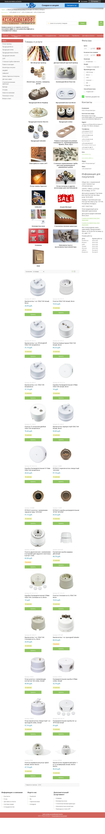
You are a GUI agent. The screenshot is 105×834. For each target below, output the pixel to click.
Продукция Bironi (7, 47)
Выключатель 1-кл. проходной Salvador (66, 637)
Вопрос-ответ (6, 98)
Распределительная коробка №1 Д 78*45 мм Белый (64, 722)
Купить (33, 314)
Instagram (33, 804)
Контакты (100, 36)
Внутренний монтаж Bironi (66, 103)
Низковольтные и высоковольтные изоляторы (65, 246)
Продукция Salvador (8, 55)
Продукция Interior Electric (10, 53)
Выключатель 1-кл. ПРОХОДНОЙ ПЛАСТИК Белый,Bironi (36, 344)
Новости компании (8, 93)
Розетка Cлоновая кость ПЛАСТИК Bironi (64, 596)
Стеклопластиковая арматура (8, 83)
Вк (30, 799)
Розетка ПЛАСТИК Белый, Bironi (63, 301)
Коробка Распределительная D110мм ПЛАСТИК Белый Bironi (37, 469)
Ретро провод (6, 44)
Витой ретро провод (38, 63)
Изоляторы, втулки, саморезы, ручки (38, 82)
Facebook (33, 796)
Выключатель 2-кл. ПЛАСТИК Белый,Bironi (34, 386)
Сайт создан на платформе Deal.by (52, 814)
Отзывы (5, 90)
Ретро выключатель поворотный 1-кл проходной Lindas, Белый (37, 722)
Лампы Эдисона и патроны (11, 76)
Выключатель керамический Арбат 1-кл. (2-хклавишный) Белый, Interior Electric (65, 764)
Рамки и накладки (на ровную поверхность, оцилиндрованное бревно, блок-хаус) (66, 142)
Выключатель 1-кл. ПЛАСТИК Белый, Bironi (37, 302)
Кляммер (38, 245)
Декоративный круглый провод (66, 63)
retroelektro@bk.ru (87, 158)
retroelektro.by (86, 154)
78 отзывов (84, 1)
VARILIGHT (5, 73)
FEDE (38, 266)
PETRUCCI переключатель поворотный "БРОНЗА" (66, 469)
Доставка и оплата (88, 36)
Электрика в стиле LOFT (38, 163)
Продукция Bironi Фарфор (38, 103)
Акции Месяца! (65, 207)
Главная (5, 36)
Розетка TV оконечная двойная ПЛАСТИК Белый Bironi (35, 427)
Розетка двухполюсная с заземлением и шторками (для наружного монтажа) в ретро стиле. (38, 553)
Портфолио (75, 36)
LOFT (3, 58)
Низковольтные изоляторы (64, 806)
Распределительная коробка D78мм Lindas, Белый (65, 680)
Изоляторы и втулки (8, 67)
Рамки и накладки (8, 64)
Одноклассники (35, 801)
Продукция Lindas (8, 50)
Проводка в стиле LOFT (63, 809)
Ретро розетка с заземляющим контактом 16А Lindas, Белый (35, 680)
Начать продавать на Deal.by (13, 1)
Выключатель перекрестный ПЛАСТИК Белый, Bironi (66, 427)
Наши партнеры (37, 36)
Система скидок (64, 36)
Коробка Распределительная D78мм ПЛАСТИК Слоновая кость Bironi (37, 596)
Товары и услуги (16, 36)
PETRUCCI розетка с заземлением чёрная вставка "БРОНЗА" (36, 511)
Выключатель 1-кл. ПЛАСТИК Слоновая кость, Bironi (34, 638)
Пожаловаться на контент (59, 816)
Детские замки (7, 79)
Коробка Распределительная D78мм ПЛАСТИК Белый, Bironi (65, 386)
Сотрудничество (50, 36)
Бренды (4, 87)
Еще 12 (88, 85)
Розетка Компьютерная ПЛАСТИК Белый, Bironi (64, 344)
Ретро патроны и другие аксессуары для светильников (65, 187)
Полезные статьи (8, 96)
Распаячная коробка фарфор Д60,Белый (63, 553)
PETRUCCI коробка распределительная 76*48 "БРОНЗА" (66, 511)
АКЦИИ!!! (5, 70)
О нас (27, 36)
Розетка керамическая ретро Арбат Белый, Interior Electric (37, 763)
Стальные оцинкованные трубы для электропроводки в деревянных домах (66, 165)
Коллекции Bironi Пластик (65, 82)
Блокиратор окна (38, 226)
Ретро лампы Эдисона (38, 186)
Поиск (82, 23)
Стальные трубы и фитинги (11, 61)
